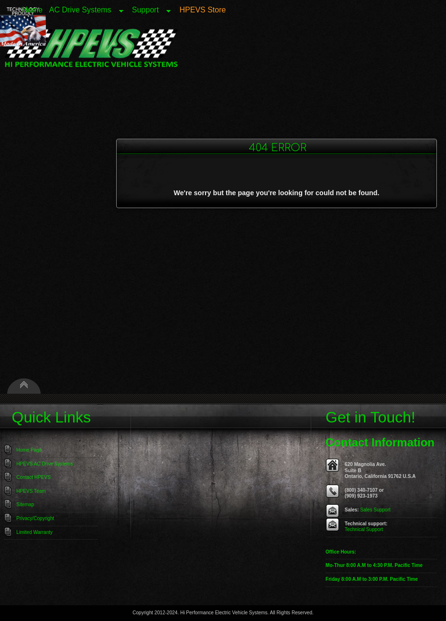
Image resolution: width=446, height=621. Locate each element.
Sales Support (375, 509)
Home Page (29, 450)
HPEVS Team (30, 491)
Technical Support (364, 529)
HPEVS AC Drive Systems (44, 463)
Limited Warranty (34, 532)
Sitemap (25, 504)
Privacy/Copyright (35, 518)
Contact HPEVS (33, 477)
